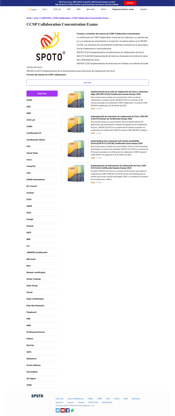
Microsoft (91, 9)
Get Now (130, 3)
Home (29, 18)
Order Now (42, 93)
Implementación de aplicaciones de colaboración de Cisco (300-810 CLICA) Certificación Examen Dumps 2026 (118, 166)
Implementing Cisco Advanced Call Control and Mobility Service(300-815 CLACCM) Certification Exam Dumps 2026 (117, 142)
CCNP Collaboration (61, 18)
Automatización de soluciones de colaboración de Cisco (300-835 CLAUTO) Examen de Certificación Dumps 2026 (119, 117)
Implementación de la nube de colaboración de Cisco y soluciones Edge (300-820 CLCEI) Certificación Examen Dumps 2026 (119, 93)
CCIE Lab (57, 9)
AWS (79, 9)
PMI (68, 9)
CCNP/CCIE (46, 18)
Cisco (45, 9)
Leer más (87, 82)
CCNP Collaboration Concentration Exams (90, 18)
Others (103, 9)
